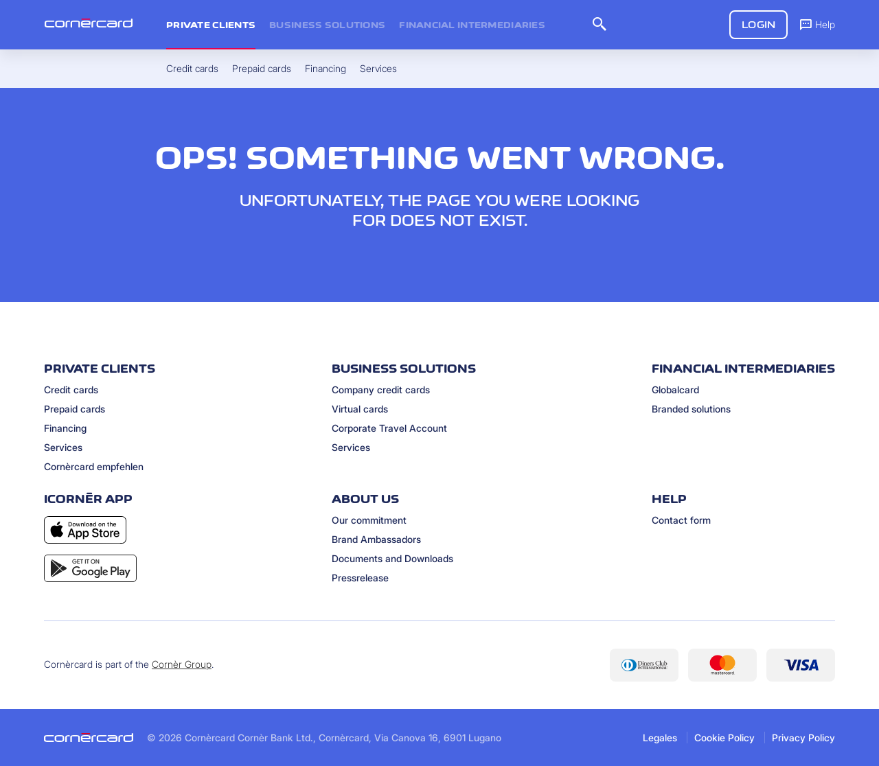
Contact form (681, 520)
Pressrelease (360, 577)
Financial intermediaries (472, 24)
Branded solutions (691, 409)
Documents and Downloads (392, 558)
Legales (660, 737)
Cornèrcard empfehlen (94, 466)
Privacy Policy (803, 737)
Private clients (210, 24)
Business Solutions (327, 24)
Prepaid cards (74, 409)
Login (758, 24)
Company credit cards (381, 389)
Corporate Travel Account (389, 428)
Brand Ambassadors (376, 539)
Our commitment (369, 520)
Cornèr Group (182, 664)
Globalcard (675, 389)
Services (63, 447)
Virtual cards (360, 409)
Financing (65, 428)
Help (817, 24)
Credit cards (71, 389)
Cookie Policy (724, 737)
